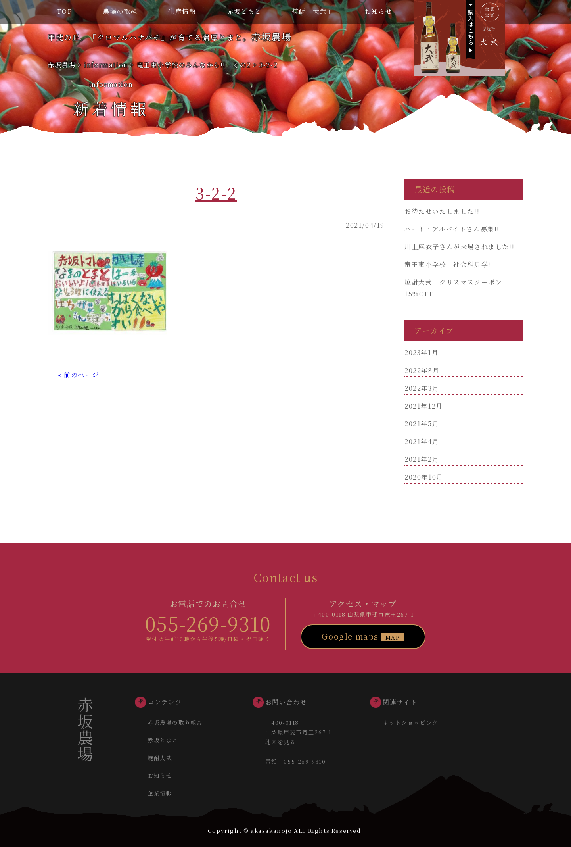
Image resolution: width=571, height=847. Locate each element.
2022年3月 (421, 388)
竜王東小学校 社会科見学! (447, 264)
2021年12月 (423, 406)
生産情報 (182, 11)
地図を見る (280, 742)
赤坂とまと (244, 11)
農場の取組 (120, 11)
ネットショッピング (410, 722)
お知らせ (378, 11)
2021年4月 (421, 441)
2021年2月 (421, 459)
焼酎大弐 (160, 758)
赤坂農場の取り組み (175, 722)
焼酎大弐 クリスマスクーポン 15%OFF (456, 288)
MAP (392, 637)
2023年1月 (421, 352)
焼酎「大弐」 (313, 11)
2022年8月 (421, 370)
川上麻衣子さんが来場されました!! (459, 246)
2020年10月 (423, 477)
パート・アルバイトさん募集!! (452, 228)
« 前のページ (78, 374)
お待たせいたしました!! (441, 211)
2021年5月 (421, 423)
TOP (64, 11)
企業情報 (160, 793)
